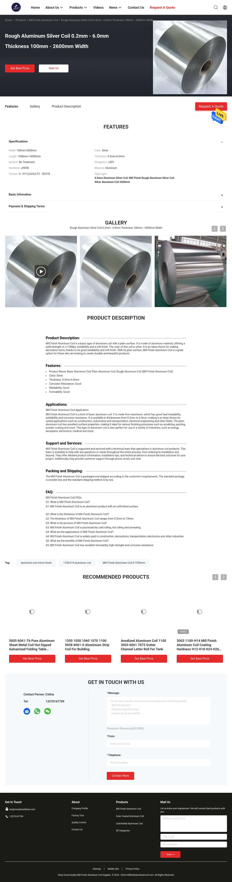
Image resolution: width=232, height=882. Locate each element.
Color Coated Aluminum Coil (130, 816)
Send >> (170, 854)
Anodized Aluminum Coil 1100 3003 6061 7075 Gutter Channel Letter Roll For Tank (143, 645)
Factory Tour (78, 815)
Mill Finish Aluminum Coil (43, 20)
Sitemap (97, 869)
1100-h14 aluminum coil (77, 562)
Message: (114, 693)
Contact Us (77, 829)
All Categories (123, 830)
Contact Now (120, 775)
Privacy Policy (132, 869)
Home (8, 20)
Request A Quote (211, 106)
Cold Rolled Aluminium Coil (129, 823)
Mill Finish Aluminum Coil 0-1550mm (124, 562)
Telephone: (114, 755)
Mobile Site (113, 869)
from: (111, 736)
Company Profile (80, 808)
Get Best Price (20, 68)
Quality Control (79, 822)
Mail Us (54, 68)
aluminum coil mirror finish (36, 562)
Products (21, 20)
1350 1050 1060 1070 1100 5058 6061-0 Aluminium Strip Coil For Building (87, 645)
